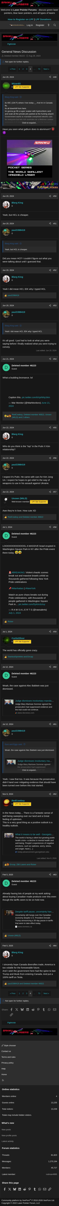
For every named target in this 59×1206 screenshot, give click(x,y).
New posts (6, 1129)
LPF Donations (43, 19)
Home (4, 1074)
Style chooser (9, 1045)
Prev (13, 69)
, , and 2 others (31, 415)
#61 (54, 724)
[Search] (55, 25)
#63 (54, 874)
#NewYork (30, 588)
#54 (54, 359)
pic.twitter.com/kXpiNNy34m (36, 397)
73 (39, 69)
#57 (54, 492)
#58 (54, 527)
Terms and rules (8, 1057)
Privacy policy (7, 1063)
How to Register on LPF (20, 19)
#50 (54, 196)
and (25, 517)
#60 (54, 667)
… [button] (34, 69)
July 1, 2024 (15, 613)
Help (4, 1069)
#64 (54, 946)
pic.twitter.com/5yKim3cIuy (32, 604)
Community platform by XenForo (28, 1200)
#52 (54, 270)
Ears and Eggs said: (13, 744)
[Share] (50, 77)
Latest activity (8, 1141)
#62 (54, 794)
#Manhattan (17, 588)
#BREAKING (17, 572)
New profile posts (9, 1135)
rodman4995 (51, 1174)
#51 (54, 223)
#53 (54, 305)
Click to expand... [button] (29, 123)
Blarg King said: (12, 97)
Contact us (6, 1051)
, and (23, 864)
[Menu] (4, 25)
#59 (54, 631)
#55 (54, 427)
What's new (8, 1123)
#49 (54, 77)
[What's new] (49, 25)
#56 (54, 458)
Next (45, 69)
